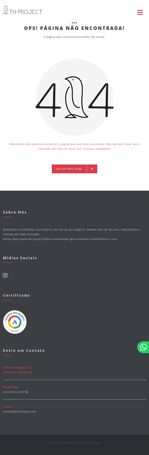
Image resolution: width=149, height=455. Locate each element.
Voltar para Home (74, 169)
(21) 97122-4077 (14, 392)
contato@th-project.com (19, 411)
